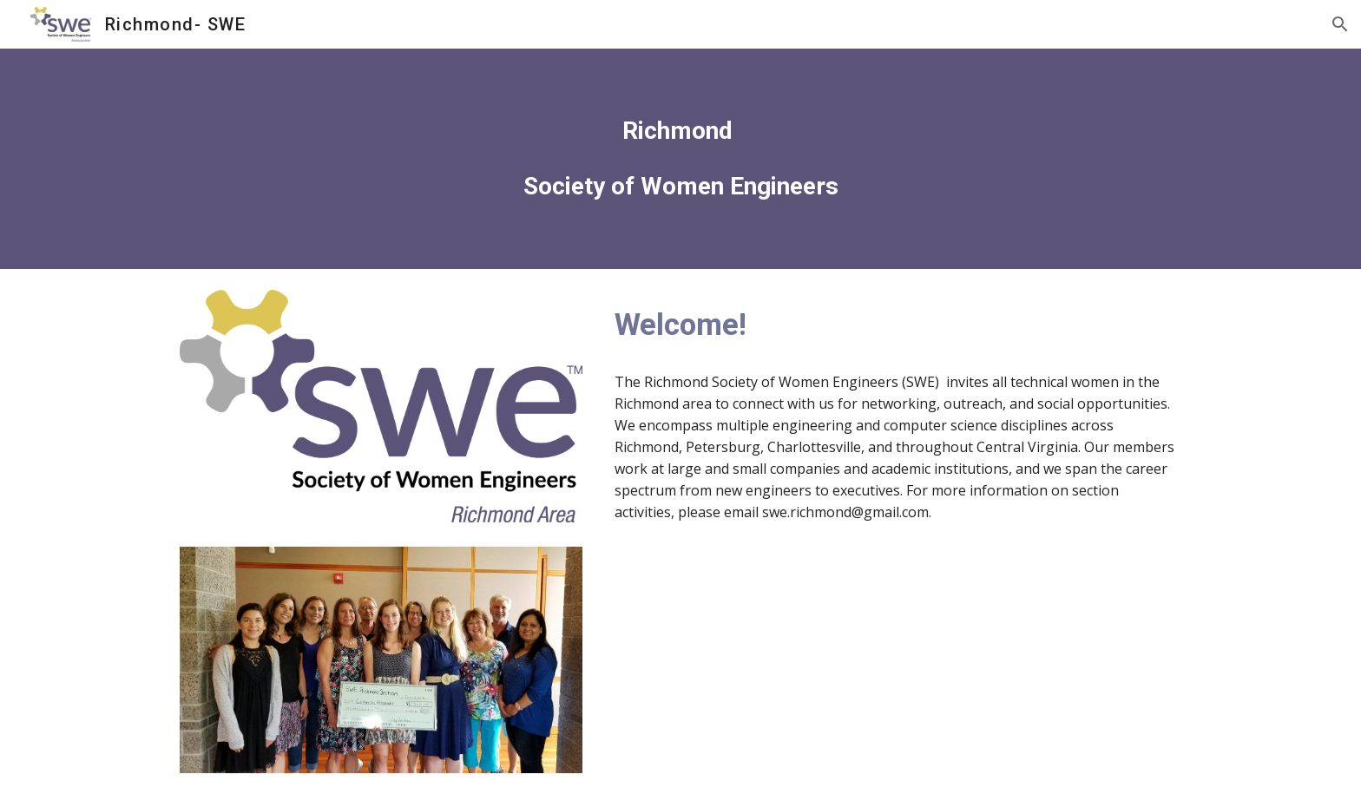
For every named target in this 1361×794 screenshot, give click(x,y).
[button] (1340, 24)
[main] (680, 158)
